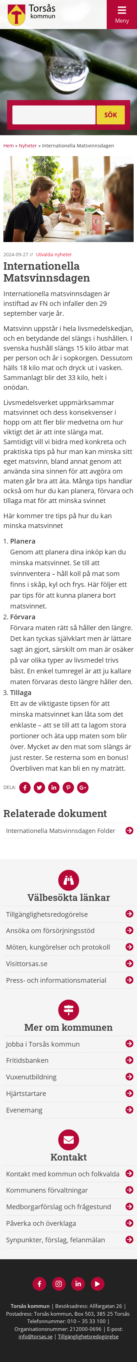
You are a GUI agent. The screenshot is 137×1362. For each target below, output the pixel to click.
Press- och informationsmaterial (56, 980)
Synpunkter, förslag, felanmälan (55, 1239)
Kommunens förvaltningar (47, 1190)
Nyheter (28, 145)
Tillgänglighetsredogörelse (47, 914)
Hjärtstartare (26, 1093)
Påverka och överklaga (41, 1223)
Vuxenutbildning (31, 1076)
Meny (122, 13)
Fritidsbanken (27, 1060)
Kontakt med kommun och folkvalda (62, 1173)
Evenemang (24, 1110)
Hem (8, 145)
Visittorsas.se (26, 963)
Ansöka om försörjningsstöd (50, 930)
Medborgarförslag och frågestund (58, 1206)
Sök (110, 115)
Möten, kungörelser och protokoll (58, 947)
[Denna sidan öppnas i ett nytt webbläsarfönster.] (25, 787)
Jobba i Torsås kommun (43, 1044)
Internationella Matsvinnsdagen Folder (60, 831)
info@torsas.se (36, 1336)
